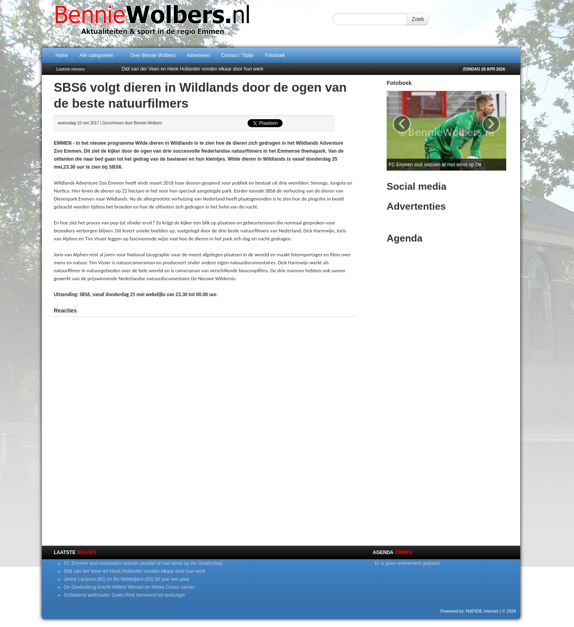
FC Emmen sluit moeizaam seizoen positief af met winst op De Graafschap (143, 563)
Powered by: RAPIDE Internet (469, 611)
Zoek (418, 19)
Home (61, 55)
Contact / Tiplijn (237, 55)
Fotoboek (275, 55)
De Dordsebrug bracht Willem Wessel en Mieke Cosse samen (129, 587)
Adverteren (198, 55)
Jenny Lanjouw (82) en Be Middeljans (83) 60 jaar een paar (127, 579)
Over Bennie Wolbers (152, 55)
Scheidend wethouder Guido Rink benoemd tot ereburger (124, 595)
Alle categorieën (99, 55)
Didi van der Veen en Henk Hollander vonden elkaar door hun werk (192, 69)
